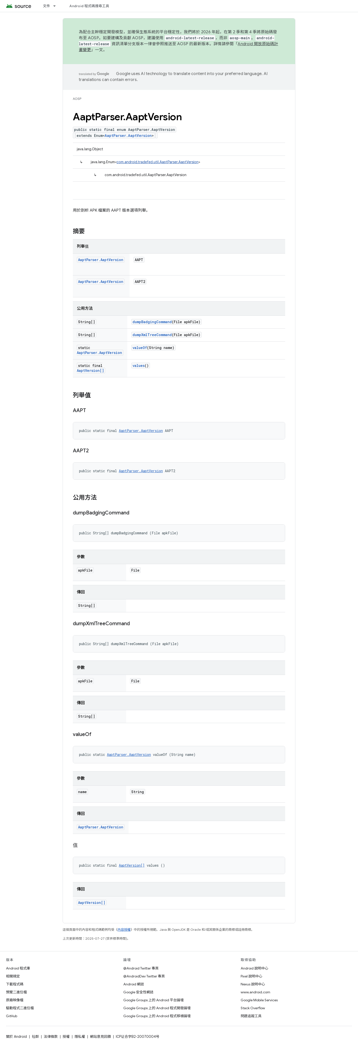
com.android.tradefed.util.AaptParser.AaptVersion (157, 162)
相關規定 (13, 976)
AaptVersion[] (90, 370)
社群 (35, 1037)
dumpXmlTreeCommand (152, 334)
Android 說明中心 (254, 968)
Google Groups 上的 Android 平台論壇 (153, 1000)
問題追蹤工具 (251, 1016)
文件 (46, 6)
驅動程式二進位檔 (20, 1008)
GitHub (11, 1016)
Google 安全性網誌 (138, 992)
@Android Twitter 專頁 (141, 968)
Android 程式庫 (18, 968)
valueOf (140, 347)
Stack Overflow (253, 1008)
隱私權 (80, 1037)
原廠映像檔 (14, 1000)
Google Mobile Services (259, 1000)
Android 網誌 (133, 984)
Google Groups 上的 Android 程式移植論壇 (157, 1016)
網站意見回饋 (100, 1037)
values (139, 365)
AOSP (77, 99)
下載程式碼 (14, 984)
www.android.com (255, 992)
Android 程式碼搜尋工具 (89, 6)
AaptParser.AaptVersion (128, 135)
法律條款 (51, 1037)
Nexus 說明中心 (253, 984)
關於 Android (16, 1037)
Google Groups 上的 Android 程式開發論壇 (157, 1008)
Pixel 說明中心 (251, 976)
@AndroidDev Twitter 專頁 (144, 976)
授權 (66, 1037)
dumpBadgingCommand (152, 321)
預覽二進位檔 (16, 992)
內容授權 (124, 930)
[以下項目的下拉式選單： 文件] (56, 6)
